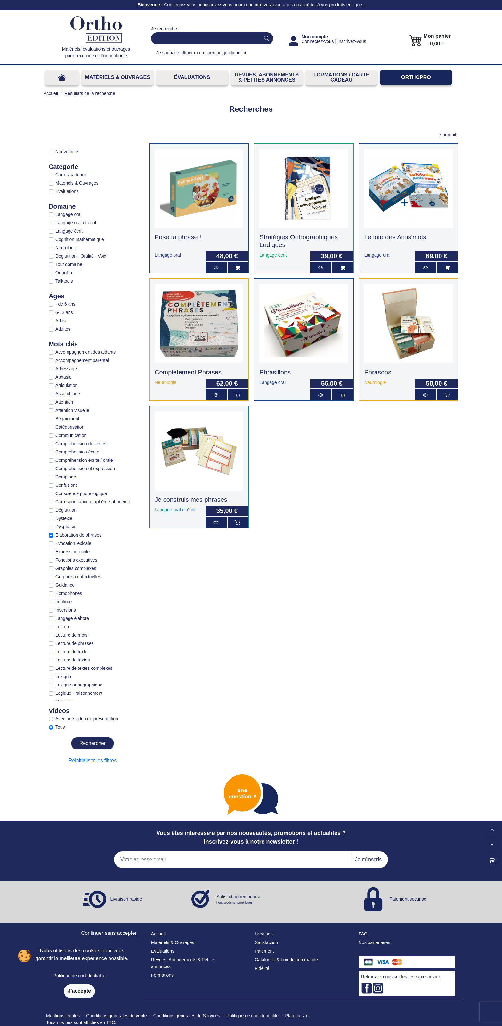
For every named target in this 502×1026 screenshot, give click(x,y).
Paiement (264, 951)
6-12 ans (64, 312)
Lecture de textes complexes (83, 668)
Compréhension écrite (77, 451)
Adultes (62, 329)
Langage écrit (69, 231)
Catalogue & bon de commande (286, 959)
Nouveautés (67, 151)
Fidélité (262, 968)
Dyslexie (63, 518)
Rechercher (92, 743)
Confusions (66, 485)
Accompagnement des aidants (85, 352)
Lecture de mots (71, 634)
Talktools (64, 281)
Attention (64, 402)
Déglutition (66, 510)
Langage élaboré (72, 618)
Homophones (68, 593)
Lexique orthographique (78, 684)
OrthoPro (416, 77)
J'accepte (79, 991)
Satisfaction (266, 942)
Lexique (63, 676)
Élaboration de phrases (78, 535)
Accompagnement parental (82, 360)
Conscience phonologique (81, 493)
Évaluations (192, 77)
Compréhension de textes (81, 443)
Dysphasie (65, 526)
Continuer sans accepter (109, 933)
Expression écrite (72, 551)
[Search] (204, 38)
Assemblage (67, 393)
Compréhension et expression (85, 468)
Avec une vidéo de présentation (86, 718)
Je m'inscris (368, 859)
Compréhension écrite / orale (84, 460)
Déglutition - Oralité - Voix (80, 256)
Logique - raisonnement (78, 693)
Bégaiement (67, 418)
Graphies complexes (75, 568)
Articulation (66, 385)
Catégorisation (69, 426)
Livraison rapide (126, 899)
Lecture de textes (72, 659)
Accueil (158, 933)
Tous (60, 727)
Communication (70, 435)
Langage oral (68, 214)
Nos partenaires (374, 942)
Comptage (65, 476)
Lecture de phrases (74, 643)
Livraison (264, 933)
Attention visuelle (72, 410)
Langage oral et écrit (75, 222)
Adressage (66, 368)
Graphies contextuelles (78, 576)
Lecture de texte (71, 651)
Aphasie (63, 377)
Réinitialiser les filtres (93, 760)
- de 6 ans (65, 304)
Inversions (65, 610)
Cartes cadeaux (71, 174)
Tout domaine (68, 264)
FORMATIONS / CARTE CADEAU (341, 77)
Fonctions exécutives (76, 560)
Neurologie (66, 247)
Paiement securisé (407, 899)
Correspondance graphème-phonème (92, 501)
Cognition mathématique (79, 239)
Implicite (63, 601)
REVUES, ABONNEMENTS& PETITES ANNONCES (267, 77)
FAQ (363, 933)
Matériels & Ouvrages (117, 77)
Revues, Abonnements (173, 959)
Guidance (65, 585)
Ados (60, 320)
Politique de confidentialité (79, 975)
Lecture (62, 626)
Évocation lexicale (73, 543)
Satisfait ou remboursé (238, 899)
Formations (162, 975)
